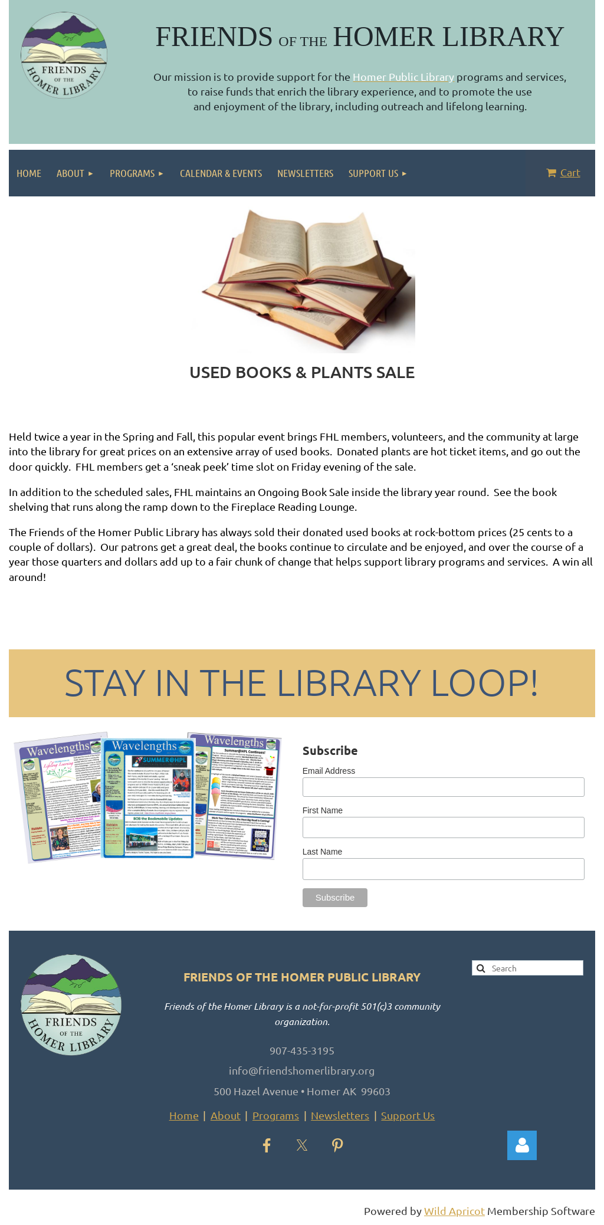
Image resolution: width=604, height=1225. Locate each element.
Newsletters (340, 1115)
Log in (522, 1145)
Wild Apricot (454, 1210)
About (226, 1115)
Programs (275, 1115)
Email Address (329, 771)
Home (184, 1115)
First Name (323, 810)
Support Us (408, 1115)
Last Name (323, 851)
